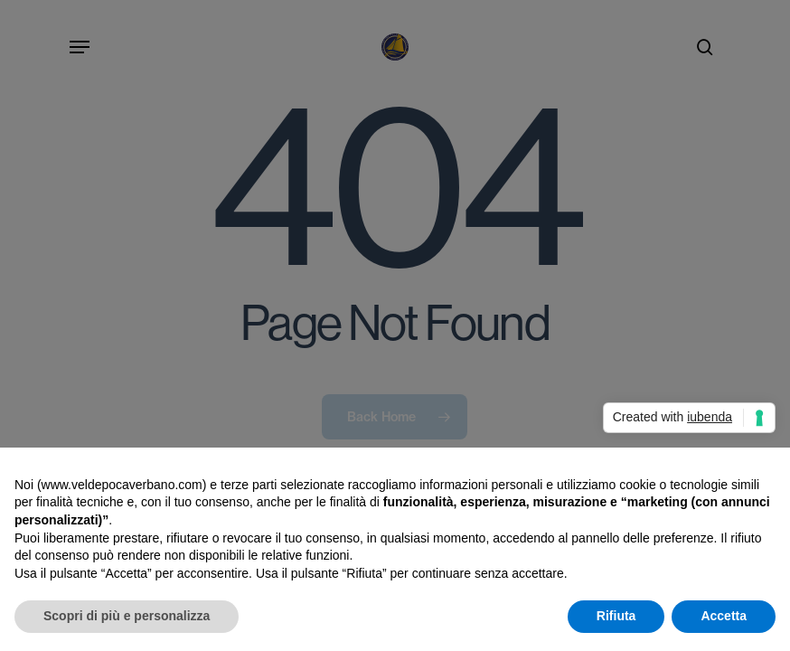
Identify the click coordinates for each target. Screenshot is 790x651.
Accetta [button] (724, 616)
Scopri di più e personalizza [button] (126, 616)
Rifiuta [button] (616, 616)
